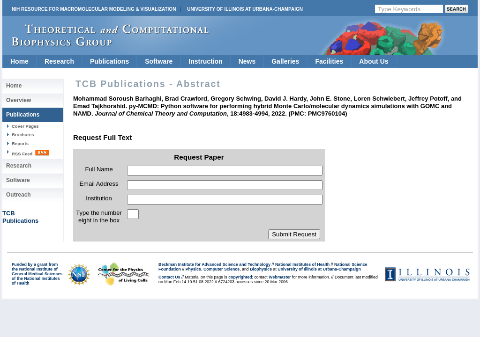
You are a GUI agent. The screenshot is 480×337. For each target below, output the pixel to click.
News (247, 61)
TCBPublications (20, 217)
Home (19, 61)
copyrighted (240, 277)
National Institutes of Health (302, 264)
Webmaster (280, 277)
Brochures (23, 134)
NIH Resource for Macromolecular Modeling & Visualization (94, 9)
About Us (373, 61)
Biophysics (261, 269)
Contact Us (169, 277)
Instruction (205, 61)
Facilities (329, 61)
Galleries (285, 61)
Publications (109, 61)
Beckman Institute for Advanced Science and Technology (214, 264)
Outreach (18, 194)
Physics (193, 269)
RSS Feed (30, 153)
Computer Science (221, 269)
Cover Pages (25, 126)
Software (158, 61)
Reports (20, 143)
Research (59, 61)
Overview (18, 100)
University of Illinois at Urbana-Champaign (245, 9)
